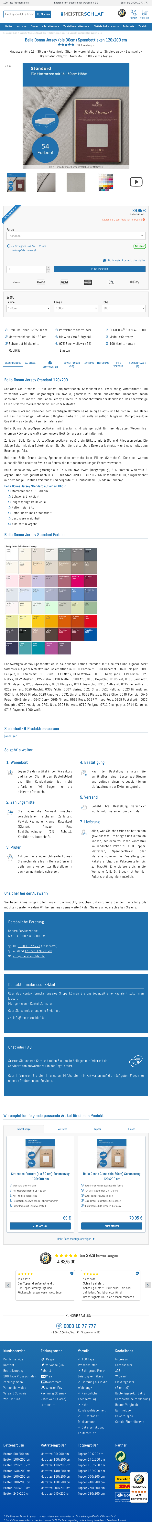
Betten (9, 26)
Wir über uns (11, 1399)
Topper (34, 26)
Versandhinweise (14, 1387)
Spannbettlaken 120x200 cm (33, 33)
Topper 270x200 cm (91, 1488)
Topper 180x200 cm (91, 1471)
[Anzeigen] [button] (11, 736)
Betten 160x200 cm (16, 1476)
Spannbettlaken (10, 33)
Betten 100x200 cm (16, 1459)
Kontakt (8, 1365)
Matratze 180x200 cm (56, 1482)
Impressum (122, 1359)
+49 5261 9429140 (38, 951)
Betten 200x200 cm (16, 1488)
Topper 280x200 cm (91, 1493)
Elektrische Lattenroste (106, 26)
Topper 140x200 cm (91, 1459)
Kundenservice (13, 1359)
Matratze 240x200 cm (56, 1493)
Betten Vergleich (126, 1404)
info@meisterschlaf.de (29, 956)
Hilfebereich (71, 1075)
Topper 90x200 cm (90, 1454)
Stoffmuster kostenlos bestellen (124, 260)
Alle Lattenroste (50, 26)
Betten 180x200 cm (16, 1482)
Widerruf (121, 1376)
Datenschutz (123, 1365)
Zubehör (142, 26)
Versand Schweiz (14, 1393)
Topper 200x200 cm (91, 1476)
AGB (118, 1370)
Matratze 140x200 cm (56, 1471)
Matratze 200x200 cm (56, 1488)
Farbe (10, 229)
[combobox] (76, 236)
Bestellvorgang (13, 1370)
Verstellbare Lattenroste (76, 26)
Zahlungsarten (13, 1382)
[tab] (13, 363)
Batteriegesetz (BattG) (131, 1393)
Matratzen (21, 26)
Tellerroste (128, 26)
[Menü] (145, 1474)
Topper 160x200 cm (91, 1465)
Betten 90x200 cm (16, 1454)
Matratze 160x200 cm (56, 1476)
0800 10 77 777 (29, 946)
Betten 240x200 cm (16, 1493)
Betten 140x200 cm (16, 1471)
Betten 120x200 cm (16, 1465)
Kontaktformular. (41, 1003)
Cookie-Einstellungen (129, 1421)
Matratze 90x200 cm (55, 1454)
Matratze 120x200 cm (56, 1465)
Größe (10, 297)
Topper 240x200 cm (91, 1482)
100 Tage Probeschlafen (19, 1376)
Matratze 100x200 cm (56, 1459)
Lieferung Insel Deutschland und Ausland (104, 1520)
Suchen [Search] (43, 14)
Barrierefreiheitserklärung (132, 1399)
